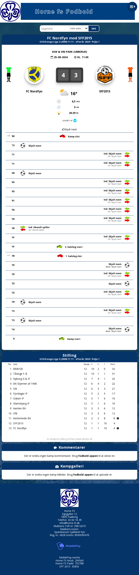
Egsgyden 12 (69, 514)
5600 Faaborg (69, 517)
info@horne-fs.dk (70, 523)
